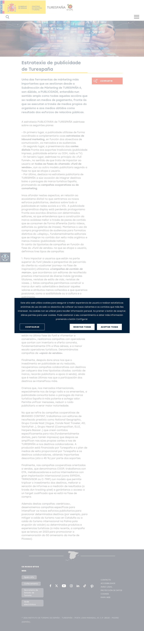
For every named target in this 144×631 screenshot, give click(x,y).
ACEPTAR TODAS (109, 327)
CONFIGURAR (32, 327)
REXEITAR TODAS (82, 327)
